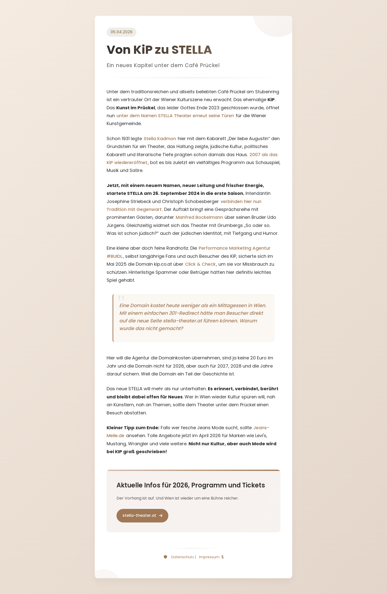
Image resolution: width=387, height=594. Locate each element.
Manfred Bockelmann (199, 217)
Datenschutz (182, 557)
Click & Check (200, 264)
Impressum (209, 557)
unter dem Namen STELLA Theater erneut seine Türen (175, 115)
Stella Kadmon (160, 138)
